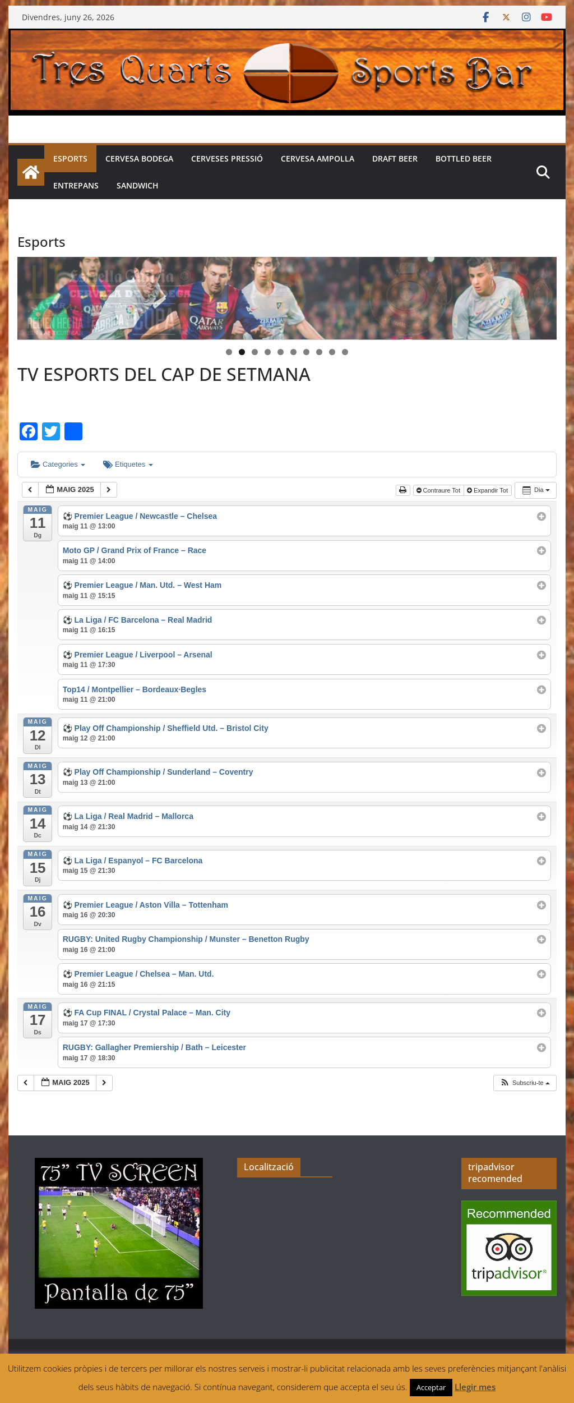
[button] (525, 1083)
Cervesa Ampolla (317, 158)
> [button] (542, 295)
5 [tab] (280, 352)
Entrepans (76, 185)
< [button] (31, 295)
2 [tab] (242, 352)
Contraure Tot (439, 490)
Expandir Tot (488, 490)
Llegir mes (475, 1386)
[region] (286, 298)
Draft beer (395, 158)
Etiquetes (127, 464)
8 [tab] (319, 352)
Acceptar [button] (431, 1387)
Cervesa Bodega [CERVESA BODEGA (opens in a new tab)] (139, 158)
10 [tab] (345, 353)
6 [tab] (293, 352)
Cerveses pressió (227, 158)
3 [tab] (255, 352)
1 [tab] (229, 352)
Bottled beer (464, 158)
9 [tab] (332, 352)
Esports (70, 158)
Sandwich (138, 185)
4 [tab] (268, 352)
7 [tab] (306, 352)
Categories (58, 464)
